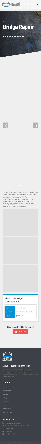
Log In (31, 442)
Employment (7, 390)
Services (6, 401)
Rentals (6, 405)
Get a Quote (20, 331)
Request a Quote (8, 387)
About (5, 394)
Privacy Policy (7, 412)
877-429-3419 (9, 428)
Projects (6, 398)
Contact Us (7, 408)
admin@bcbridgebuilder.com (13, 434)
